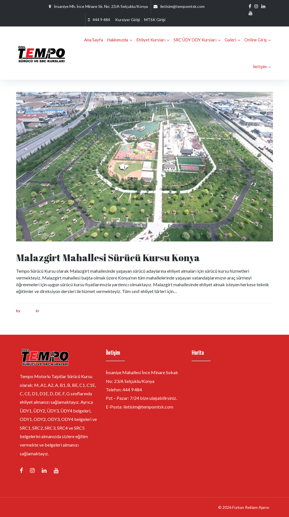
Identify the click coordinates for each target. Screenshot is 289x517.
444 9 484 (101, 19)
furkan (26, 310)
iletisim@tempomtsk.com (182, 6)
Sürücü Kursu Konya (58, 310)
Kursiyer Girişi (127, 19)
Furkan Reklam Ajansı (250, 507)
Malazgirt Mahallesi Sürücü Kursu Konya (108, 257)
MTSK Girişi (154, 19)
